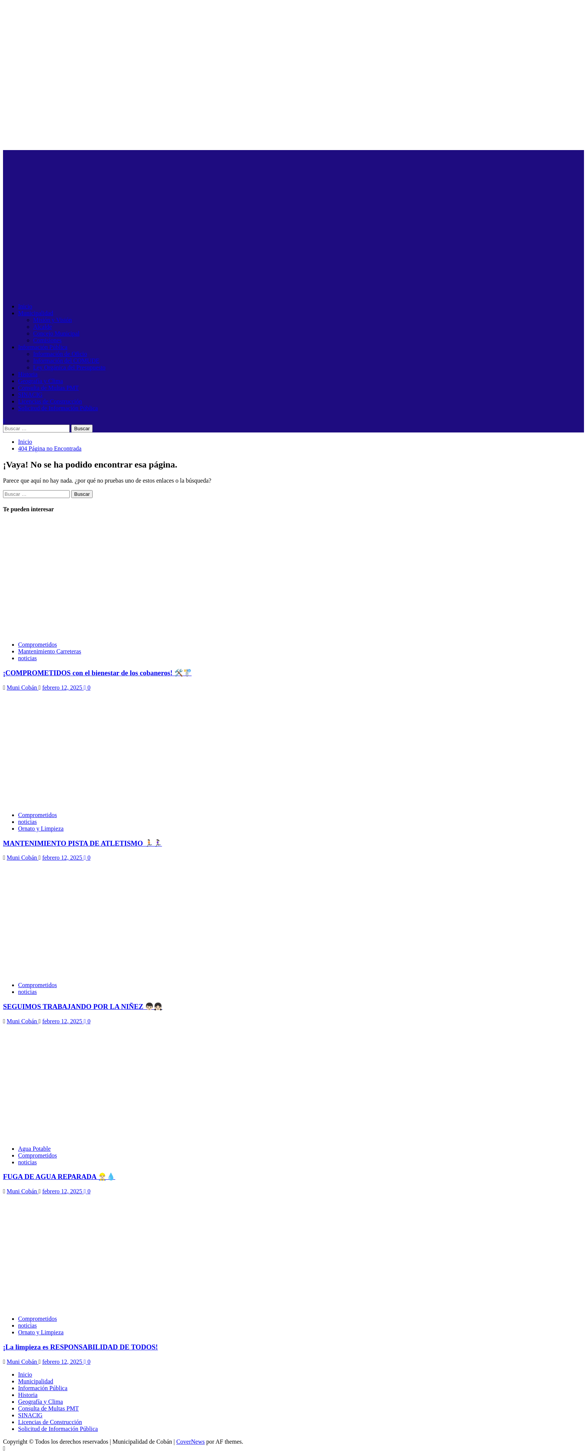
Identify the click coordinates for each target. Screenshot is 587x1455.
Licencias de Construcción (50, 401)
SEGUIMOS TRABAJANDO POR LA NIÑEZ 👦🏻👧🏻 (82, 1006)
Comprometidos (37, 644)
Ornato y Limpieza (41, 828)
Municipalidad (35, 313)
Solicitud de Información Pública (58, 408)
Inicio (25, 306)
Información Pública (42, 347)
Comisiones (47, 340)
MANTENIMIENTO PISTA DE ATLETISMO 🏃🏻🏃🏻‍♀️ (82, 843)
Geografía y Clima (40, 381)
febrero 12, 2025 (63, 687)
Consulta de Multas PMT (48, 388)
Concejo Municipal (56, 333)
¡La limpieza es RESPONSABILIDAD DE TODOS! (80, 1347)
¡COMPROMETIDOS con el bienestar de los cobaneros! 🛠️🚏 (97, 673)
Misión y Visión (52, 320)
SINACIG (30, 394)
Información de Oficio (60, 354)
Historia (28, 374)
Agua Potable (34, 1148)
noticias (27, 658)
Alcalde (42, 327)
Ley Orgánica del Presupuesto (69, 367)
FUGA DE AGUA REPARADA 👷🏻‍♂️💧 (59, 1177)
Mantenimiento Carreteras (49, 651)
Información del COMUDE (66, 360)
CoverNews (190, 1441)
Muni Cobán (22, 687)
